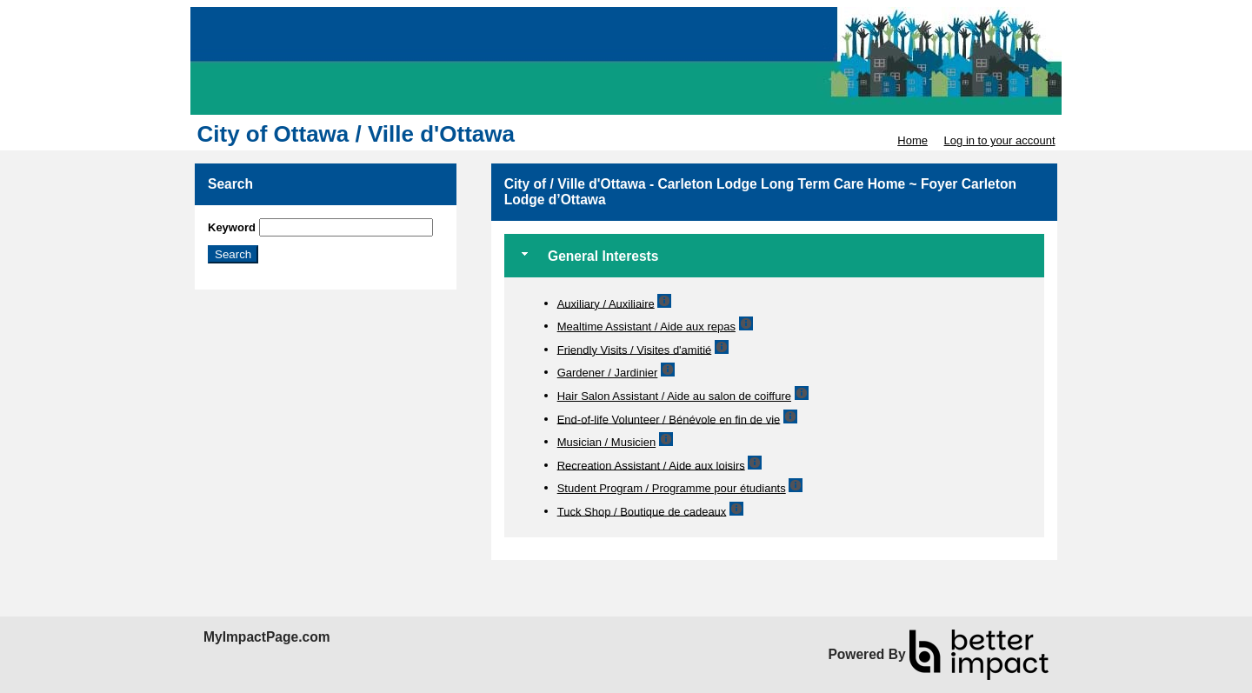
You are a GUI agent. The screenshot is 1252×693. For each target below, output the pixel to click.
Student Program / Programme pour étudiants (671, 488)
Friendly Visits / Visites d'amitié (634, 349)
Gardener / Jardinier (607, 372)
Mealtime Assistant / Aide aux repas (646, 326)
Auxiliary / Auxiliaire (606, 303)
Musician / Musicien (606, 442)
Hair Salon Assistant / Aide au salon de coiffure (674, 396)
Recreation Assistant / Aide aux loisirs (651, 464)
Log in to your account (1000, 140)
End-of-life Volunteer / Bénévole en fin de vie (669, 418)
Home (912, 140)
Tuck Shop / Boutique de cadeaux (642, 510)
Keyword (232, 227)
